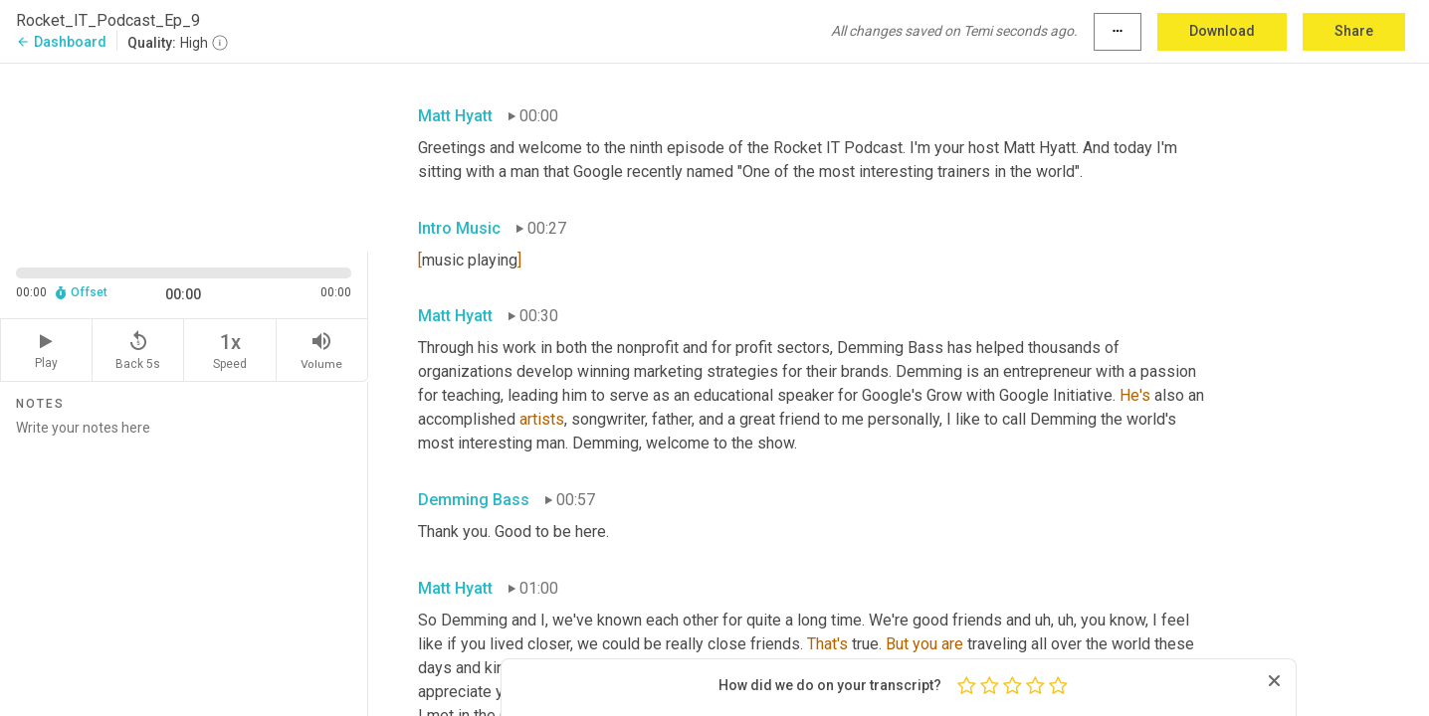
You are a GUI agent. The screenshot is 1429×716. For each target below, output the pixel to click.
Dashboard (61, 42)
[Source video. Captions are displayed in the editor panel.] (184, 156)
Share (1353, 31)
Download (1222, 31)
